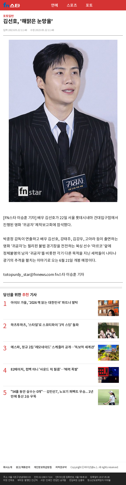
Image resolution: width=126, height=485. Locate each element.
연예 (54, 5)
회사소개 (7, 467)
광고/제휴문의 (23, 467)
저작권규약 (60, 467)
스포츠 (72, 5)
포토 (89, 5)
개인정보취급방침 (43, 467)
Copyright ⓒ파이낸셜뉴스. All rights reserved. (94, 467)
